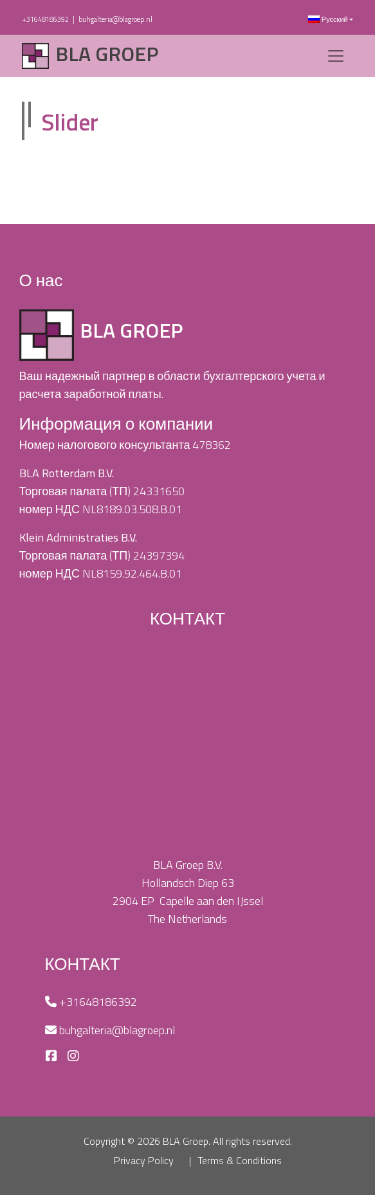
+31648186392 (45, 19)
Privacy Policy (144, 1160)
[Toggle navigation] (336, 56)
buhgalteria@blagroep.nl (115, 19)
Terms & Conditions (239, 1160)
